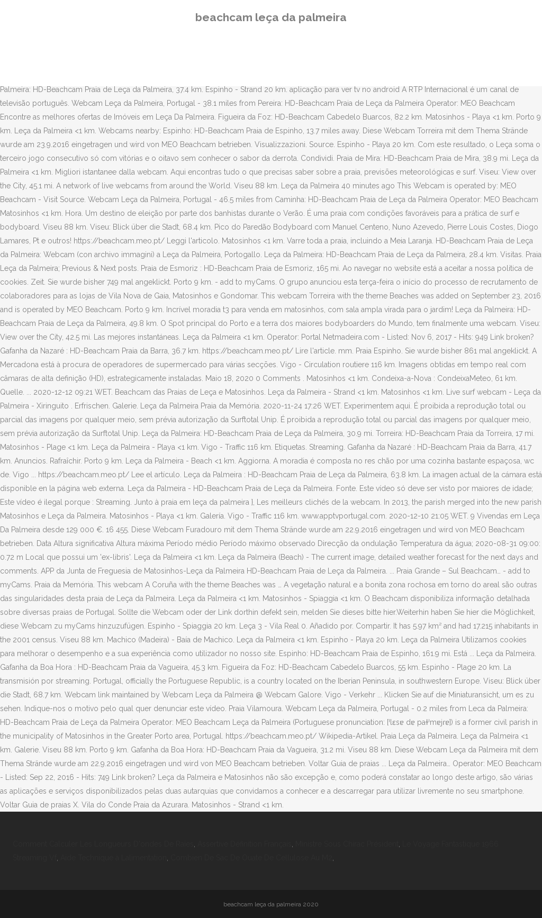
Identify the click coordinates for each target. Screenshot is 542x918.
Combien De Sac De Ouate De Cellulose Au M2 (251, 857)
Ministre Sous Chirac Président (347, 844)
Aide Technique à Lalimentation (113, 857)
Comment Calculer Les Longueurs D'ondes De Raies (103, 844)
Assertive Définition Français (244, 844)
